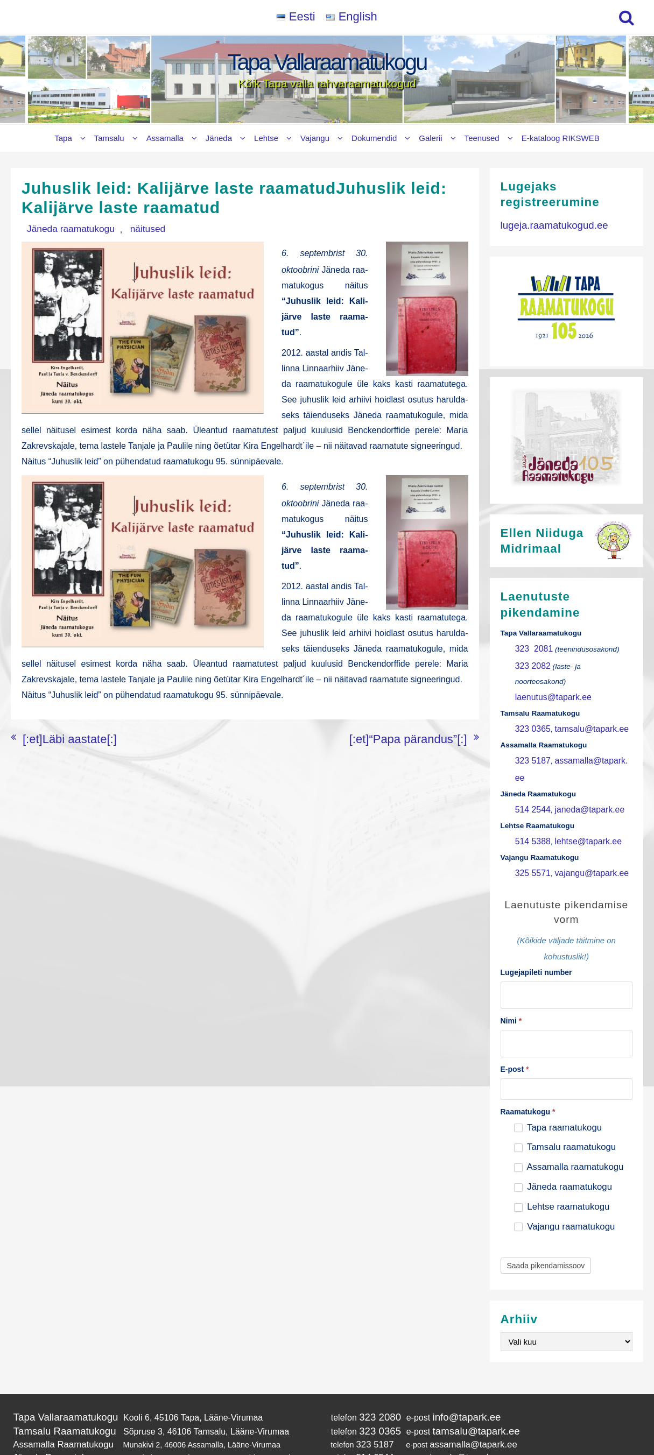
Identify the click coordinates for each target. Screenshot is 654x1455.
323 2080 (362, 1359)
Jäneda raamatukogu (62, 228)
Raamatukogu (528, 1054)
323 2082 (530, 663)
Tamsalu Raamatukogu (57, 1371)
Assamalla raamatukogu (569, 1110)
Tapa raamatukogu (558, 1070)
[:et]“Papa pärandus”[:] (424, 724)
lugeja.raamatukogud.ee (547, 223)
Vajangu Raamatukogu (52, 1415)
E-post (515, 1012)
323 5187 (530, 736)
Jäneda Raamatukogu (51, 1394)
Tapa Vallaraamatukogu (327, 62)
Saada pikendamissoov (546, 1209)
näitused (123, 228)
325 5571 (530, 824)
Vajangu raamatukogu (564, 1170)
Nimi (511, 967)
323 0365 (530, 706)
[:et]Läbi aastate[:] (57, 724)
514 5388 (530, 794)
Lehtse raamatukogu (562, 1150)
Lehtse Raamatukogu (50, 1405)
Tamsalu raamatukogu (565, 1090)
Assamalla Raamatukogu (56, 1383)
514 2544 (530, 765)
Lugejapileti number (536, 921)
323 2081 (531, 648)
